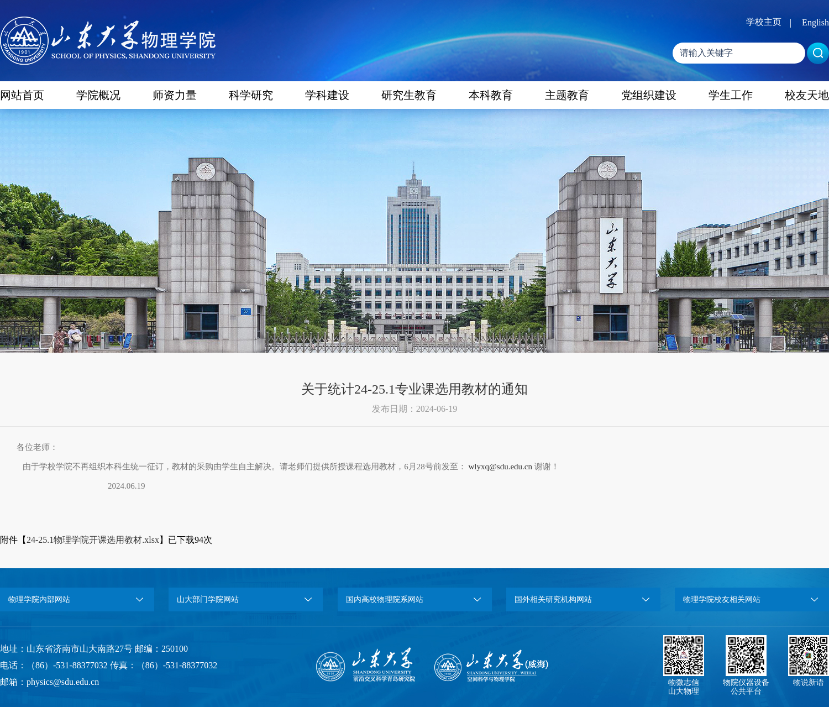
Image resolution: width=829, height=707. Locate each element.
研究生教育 (409, 95)
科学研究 (251, 95)
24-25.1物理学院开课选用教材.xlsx (93, 539)
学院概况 (98, 95)
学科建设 (327, 95)
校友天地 (807, 95)
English (815, 22)
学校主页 (763, 22)
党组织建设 (648, 95)
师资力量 (175, 95)
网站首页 (22, 95)
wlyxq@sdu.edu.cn (500, 466)
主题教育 (567, 95)
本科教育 (491, 95)
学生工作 (731, 95)
